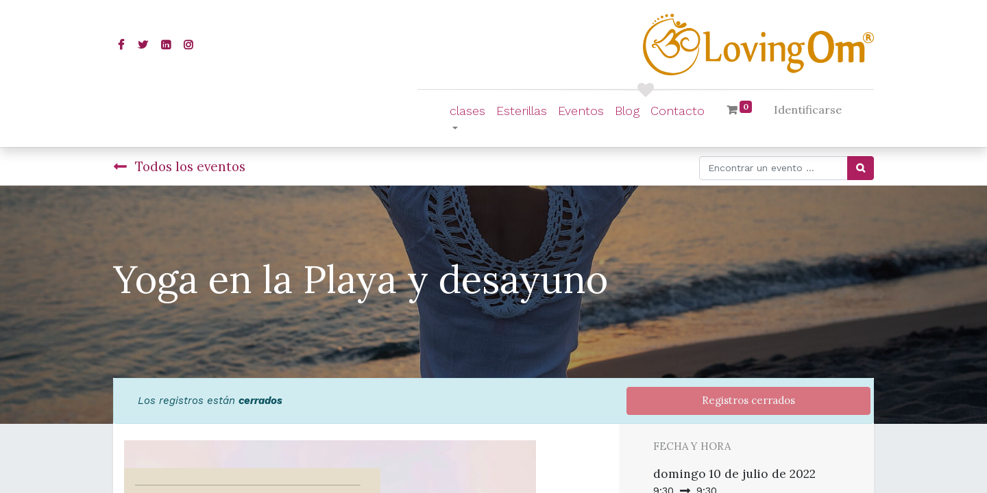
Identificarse (808, 109)
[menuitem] (521, 110)
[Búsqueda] (860, 168)
